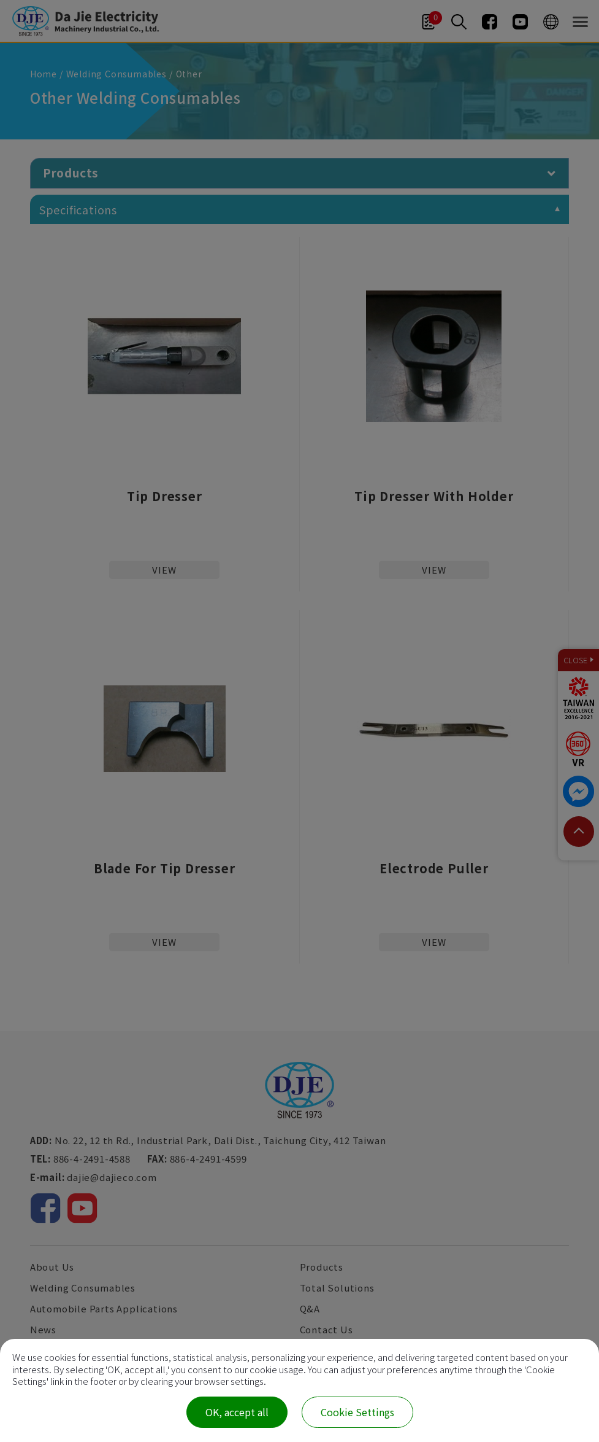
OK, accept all (237, 1412)
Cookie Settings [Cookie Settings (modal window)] (357, 1412)
